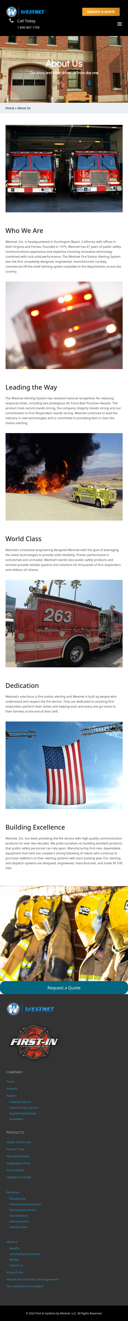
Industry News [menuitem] (18, 1227)
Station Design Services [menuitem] (24, 1107)
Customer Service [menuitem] (20, 1102)
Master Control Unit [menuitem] (18, 1142)
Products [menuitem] (12, 1088)
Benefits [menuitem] (14, 1248)
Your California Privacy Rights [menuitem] (24, 1286)
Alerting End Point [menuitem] (17, 1156)
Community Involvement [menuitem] (25, 1254)
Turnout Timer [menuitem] (15, 1149)
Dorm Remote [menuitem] (15, 1170)
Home (10, 108)
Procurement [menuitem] (17, 1199)
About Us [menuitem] (12, 1242)
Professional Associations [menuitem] (25, 1204)
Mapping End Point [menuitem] (18, 1163)
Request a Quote (101, 12)
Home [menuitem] (10, 1081)
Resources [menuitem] (12, 1192)
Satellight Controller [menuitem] (19, 1177)
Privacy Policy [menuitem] (14, 1272)
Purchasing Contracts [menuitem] (22, 1210)
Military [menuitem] (14, 1259)
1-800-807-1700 (28, 27)
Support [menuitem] (11, 1095)
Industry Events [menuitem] (19, 1221)
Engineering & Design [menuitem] (23, 1113)
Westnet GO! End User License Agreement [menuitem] (32, 1279)
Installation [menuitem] (16, 1119)
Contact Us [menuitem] (16, 1265)
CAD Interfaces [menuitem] (18, 1215)
